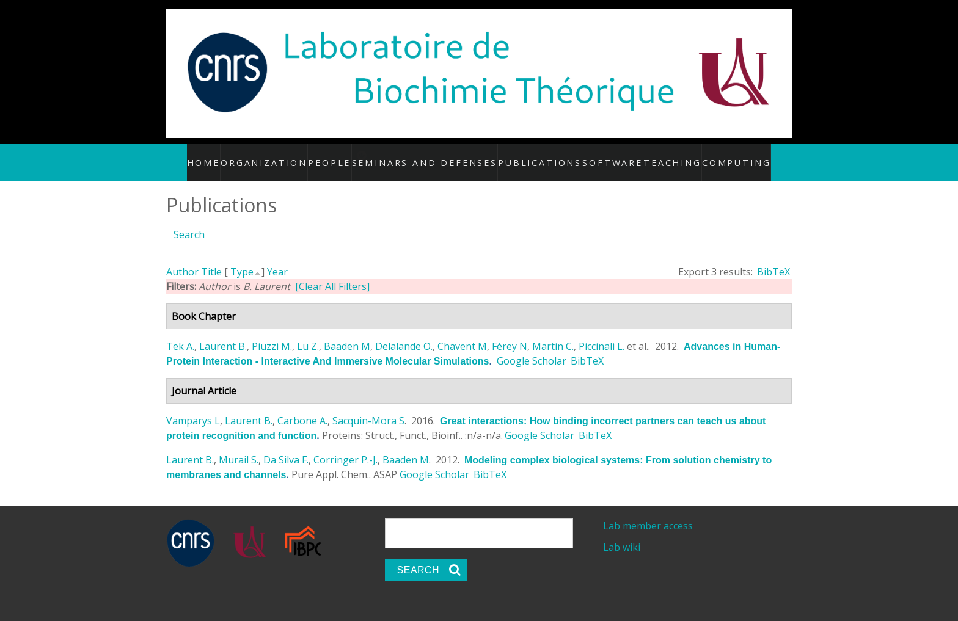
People (345, 155)
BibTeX (773, 259)
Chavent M (462, 333)
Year (277, 259)
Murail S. (238, 447)
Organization (281, 155)
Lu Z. (308, 333)
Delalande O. (404, 333)
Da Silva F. (286, 447)
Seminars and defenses (442, 155)
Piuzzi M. (272, 333)
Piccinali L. (601, 333)
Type (242, 259)
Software (603, 155)
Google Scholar (531, 348)
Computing (722, 155)
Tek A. (180, 333)
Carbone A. (302, 408)
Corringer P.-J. (345, 447)
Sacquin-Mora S (368, 408)
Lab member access (648, 513)
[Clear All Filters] (332, 273)
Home (223, 155)
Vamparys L (193, 408)
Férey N (509, 333)
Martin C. (553, 333)
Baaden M (347, 333)
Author (182, 259)
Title (211, 259)
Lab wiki (621, 534)
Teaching (661, 155)
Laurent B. (223, 333)
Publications (537, 155)
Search (189, 221)
